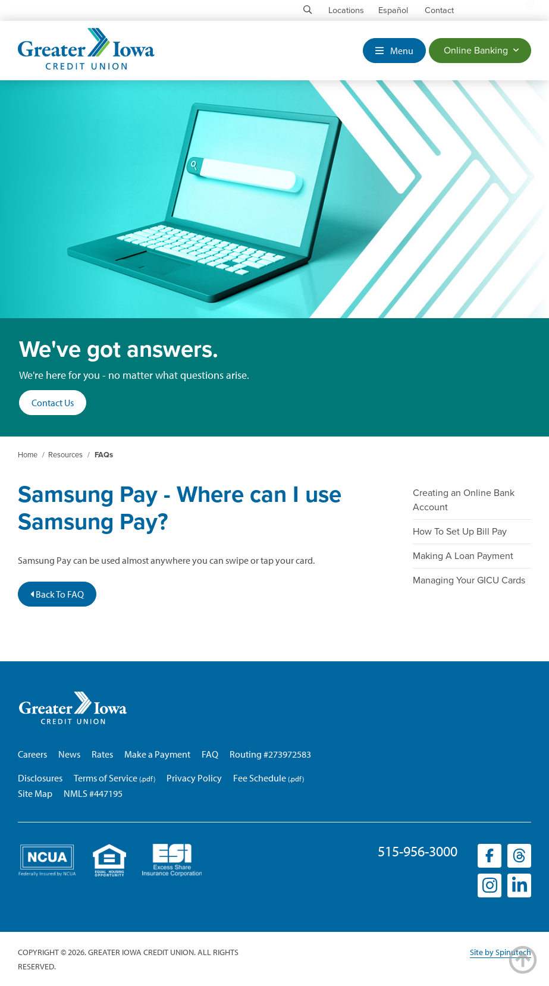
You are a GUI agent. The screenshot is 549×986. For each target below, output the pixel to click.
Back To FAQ (57, 594)
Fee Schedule (259, 778)
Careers (32, 754)
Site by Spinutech (500, 952)
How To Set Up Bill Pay (460, 532)
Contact (439, 10)
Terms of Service (105, 778)
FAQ (210, 754)
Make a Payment (157, 754)
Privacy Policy (194, 778)
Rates (102, 754)
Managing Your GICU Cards (469, 580)
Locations (346, 10)
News (69, 754)
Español (393, 10)
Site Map (35, 793)
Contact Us (53, 403)
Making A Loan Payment (463, 556)
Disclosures (40, 778)
